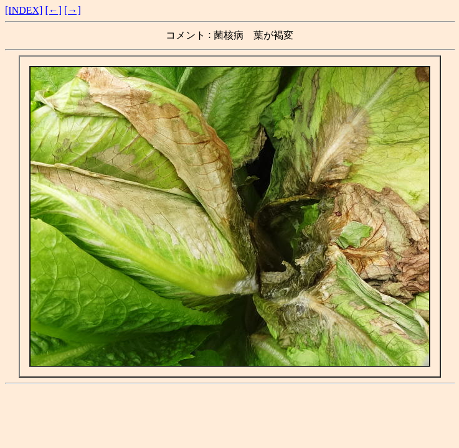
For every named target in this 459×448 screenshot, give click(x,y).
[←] (53, 10)
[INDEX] (23, 10)
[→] (72, 10)
